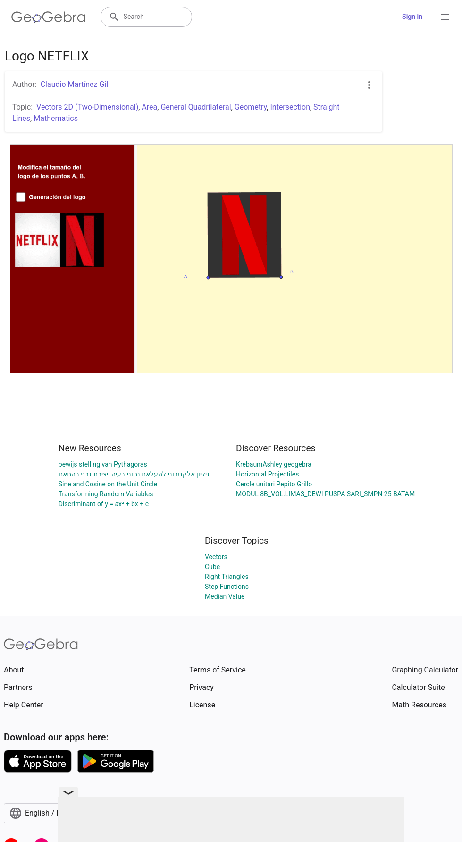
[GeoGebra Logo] (48, 17)
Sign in (412, 16)
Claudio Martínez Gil (74, 84)
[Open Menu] (445, 17)
